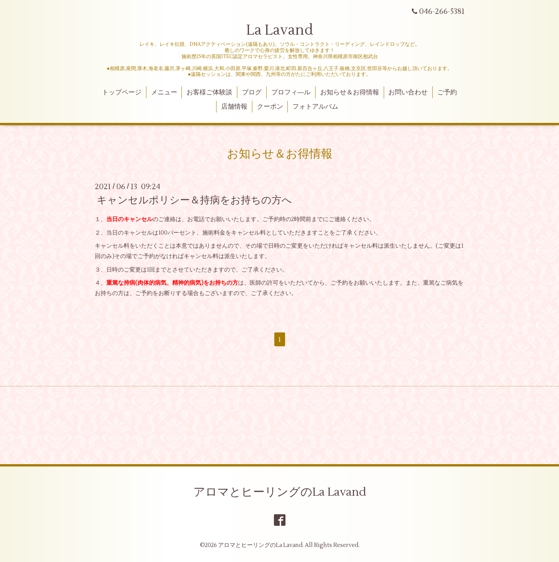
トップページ (121, 92)
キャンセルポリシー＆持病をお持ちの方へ (194, 200)
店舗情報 (234, 106)
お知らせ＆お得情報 (349, 92)
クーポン (270, 106)
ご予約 (447, 92)
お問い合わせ (408, 92)
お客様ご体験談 (209, 92)
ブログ (252, 92)
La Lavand (279, 30)
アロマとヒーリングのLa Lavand (279, 492)
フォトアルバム (315, 106)
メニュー (164, 92)
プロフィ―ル (291, 92)
